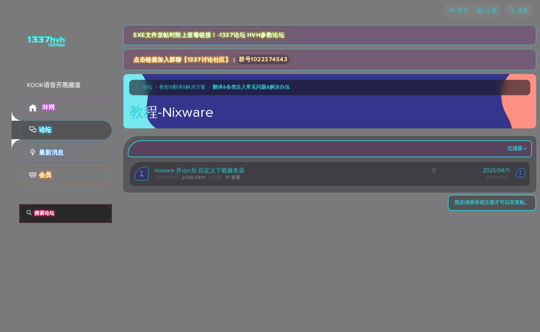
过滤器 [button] (514, 148)
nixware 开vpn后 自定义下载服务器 (200, 171)
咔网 (48, 107)
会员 (45, 175)
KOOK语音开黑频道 (54, 85)
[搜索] (518, 10)
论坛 (45, 130)
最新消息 (51, 153)
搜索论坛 (44, 213)
